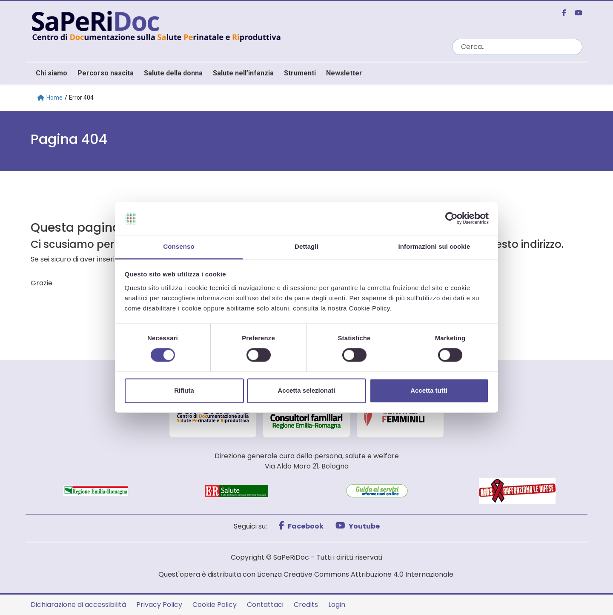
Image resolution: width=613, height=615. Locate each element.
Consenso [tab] (178, 246)
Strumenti (300, 73)
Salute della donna (173, 73)
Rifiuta (184, 390)
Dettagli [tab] (306, 246)
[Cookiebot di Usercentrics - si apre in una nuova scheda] (451, 218)
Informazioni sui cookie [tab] (434, 246)
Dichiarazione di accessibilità (78, 604)
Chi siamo (51, 73)
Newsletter (344, 73)
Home (50, 97)
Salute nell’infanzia (243, 73)
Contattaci (265, 604)
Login (336, 604)
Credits (306, 604)
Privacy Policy (159, 604)
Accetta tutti (428, 390)
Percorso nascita (105, 73)
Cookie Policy (214, 604)
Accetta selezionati (306, 390)
